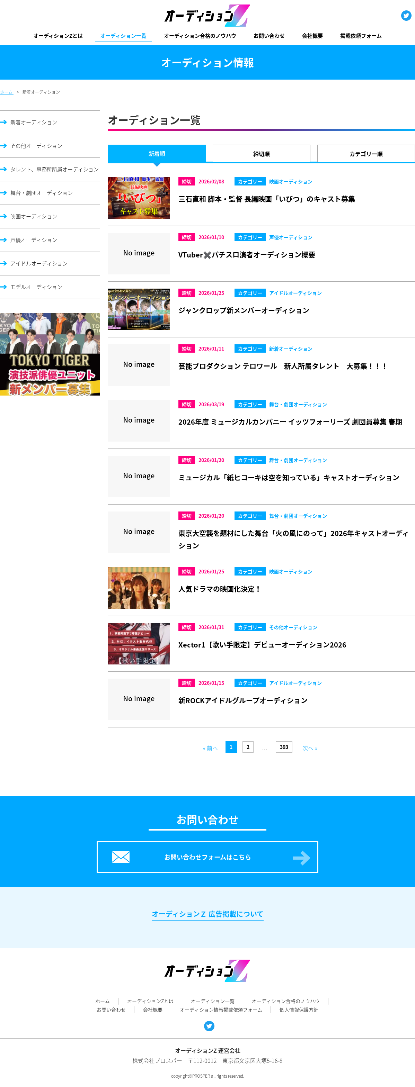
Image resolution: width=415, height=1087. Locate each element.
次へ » (309, 748)
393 (284, 746)
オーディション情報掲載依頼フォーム (221, 1009)
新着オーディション (33, 122)
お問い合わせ (269, 35)
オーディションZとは (58, 35)
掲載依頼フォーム (361, 35)
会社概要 (312, 35)
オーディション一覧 (123, 35)
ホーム (102, 1000)
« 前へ (210, 748)
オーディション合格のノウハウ (200, 35)
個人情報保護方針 (299, 1009)
